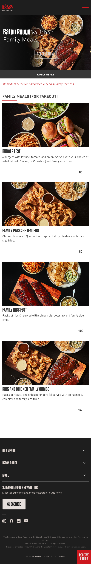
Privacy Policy (56, 547)
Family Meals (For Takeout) (30, 96)
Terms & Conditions (34, 556)
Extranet (61, 556)
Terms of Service (73, 547)
